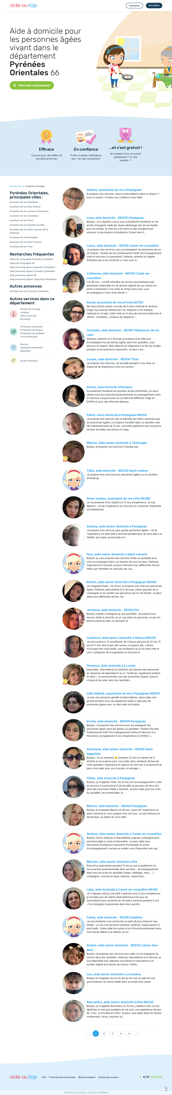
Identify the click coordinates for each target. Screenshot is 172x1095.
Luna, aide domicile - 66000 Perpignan (115, 217)
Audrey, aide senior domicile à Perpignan (117, 526)
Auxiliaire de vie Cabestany (24, 215)
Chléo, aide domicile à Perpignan (111, 778)
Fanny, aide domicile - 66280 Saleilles (114, 917)
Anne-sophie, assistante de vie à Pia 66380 (118, 498)
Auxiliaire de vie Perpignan (24, 202)
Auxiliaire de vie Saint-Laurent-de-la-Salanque (29, 231)
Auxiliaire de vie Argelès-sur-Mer (27, 225)
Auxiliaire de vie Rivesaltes (24, 237)
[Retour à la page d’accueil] (23, 5)
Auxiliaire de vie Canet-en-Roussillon (29, 211)
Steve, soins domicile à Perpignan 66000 (117, 415)
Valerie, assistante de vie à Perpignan (114, 190)
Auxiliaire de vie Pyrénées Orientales (29, 291)
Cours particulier (28, 336)
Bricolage (25, 319)
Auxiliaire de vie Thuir (21, 246)
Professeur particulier (31, 326)
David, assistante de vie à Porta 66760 (115, 302)
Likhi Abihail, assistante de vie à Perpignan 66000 (123, 693)
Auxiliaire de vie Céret (21, 220)
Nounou (24, 344)
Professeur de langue (31, 330)
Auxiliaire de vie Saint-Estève (25, 206)
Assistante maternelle (31, 347)
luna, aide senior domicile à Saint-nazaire (117, 554)
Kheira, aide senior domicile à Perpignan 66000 (122, 582)
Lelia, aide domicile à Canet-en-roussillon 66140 (122, 889)
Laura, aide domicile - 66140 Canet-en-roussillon (123, 245)
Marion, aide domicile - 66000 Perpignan (117, 806)
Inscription (154, 5)
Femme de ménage (30, 309)
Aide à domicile (28, 315)
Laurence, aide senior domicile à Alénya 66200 (121, 638)
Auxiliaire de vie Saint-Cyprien (26, 242)
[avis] (146, 1077)
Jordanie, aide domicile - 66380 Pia (113, 610)
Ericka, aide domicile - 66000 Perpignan (116, 721)
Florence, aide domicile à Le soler (111, 665)
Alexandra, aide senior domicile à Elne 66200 (120, 1002)
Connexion (134, 5)
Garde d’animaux (29, 360)
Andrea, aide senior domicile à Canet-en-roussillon (124, 834)
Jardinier (24, 312)
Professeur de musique (32, 333)
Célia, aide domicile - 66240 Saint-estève (117, 470)
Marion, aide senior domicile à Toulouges (117, 443)
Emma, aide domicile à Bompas (109, 387)
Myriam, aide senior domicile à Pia (112, 861)
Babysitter (25, 350)
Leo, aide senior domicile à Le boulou (114, 974)
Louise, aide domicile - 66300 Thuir (113, 359)
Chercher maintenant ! (32, 85)
